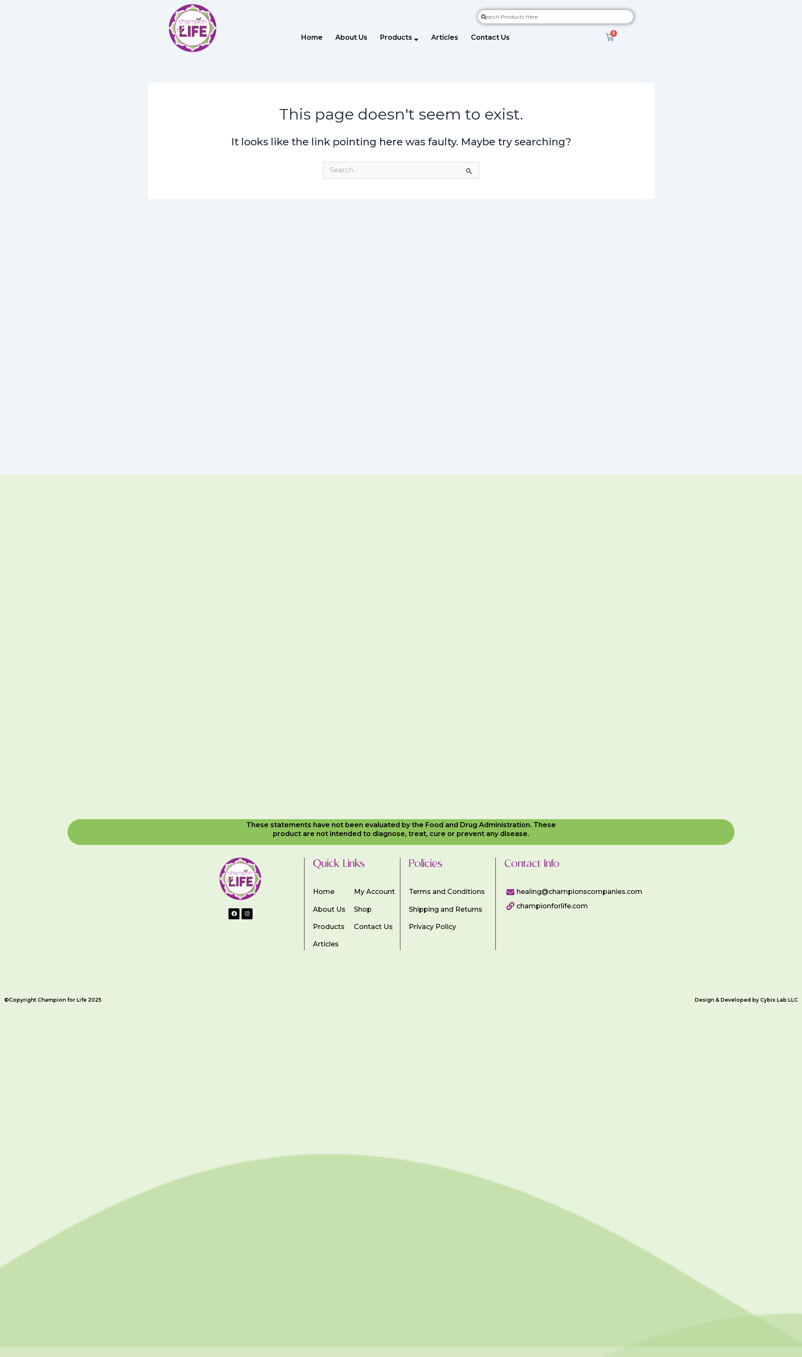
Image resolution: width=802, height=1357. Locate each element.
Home (312, 37)
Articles (444, 37)
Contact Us (490, 37)
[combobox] (555, 17)
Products (399, 38)
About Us (351, 37)
